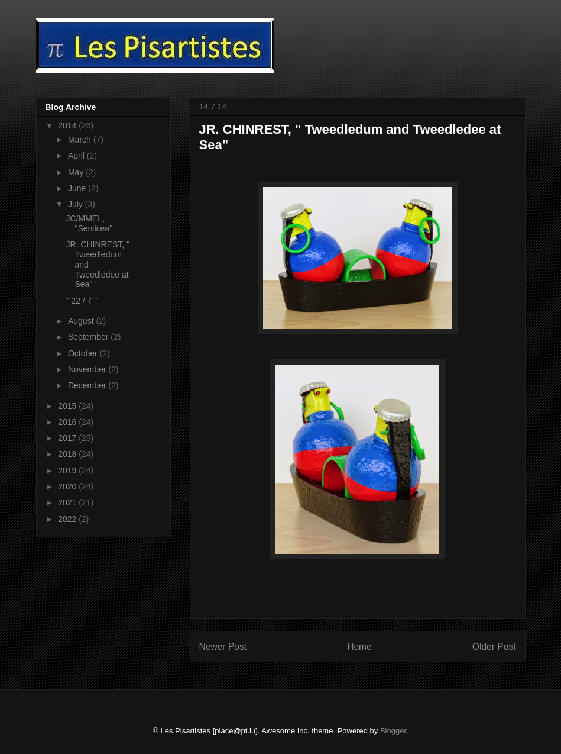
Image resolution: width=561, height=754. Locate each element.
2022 (68, 519)
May (77, 172)
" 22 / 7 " (81, 300)
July (76, 204)
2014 (68, 125)
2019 (68, 470)
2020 (68, 486)
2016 (68, 422)
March (80, 139)
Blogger (393, 730)
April (77, 155)
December (88, 385)
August (82, 321)
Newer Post (223, 647)
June (78, 188)
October (84, 353)
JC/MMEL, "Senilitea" (89, 223)
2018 (68, 454)
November (88, 369)
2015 (68, 406)
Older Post (494, 647)
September (89, 336)
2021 (68, 502)
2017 (68, 438)
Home (359, 647)
